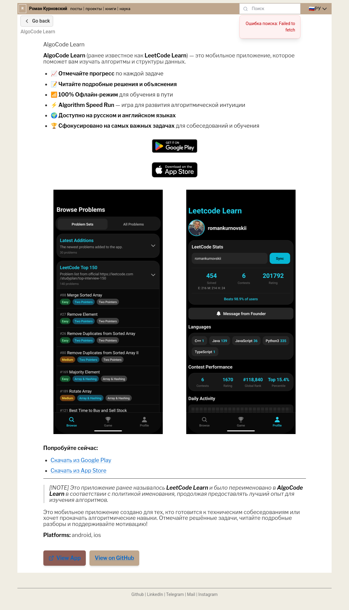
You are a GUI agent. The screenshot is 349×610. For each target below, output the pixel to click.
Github (137, 594)
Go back (37, 21)
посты (76, 8)
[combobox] (318, 8)
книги (110, 8)
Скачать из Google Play (81, 460)
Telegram (175, 594)
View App (65, 558)
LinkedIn (155, 594)
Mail (191, 594)
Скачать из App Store (79, 470)
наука (124, 8)
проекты (93, 8)
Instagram (208, 594)
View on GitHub (114, 558)
